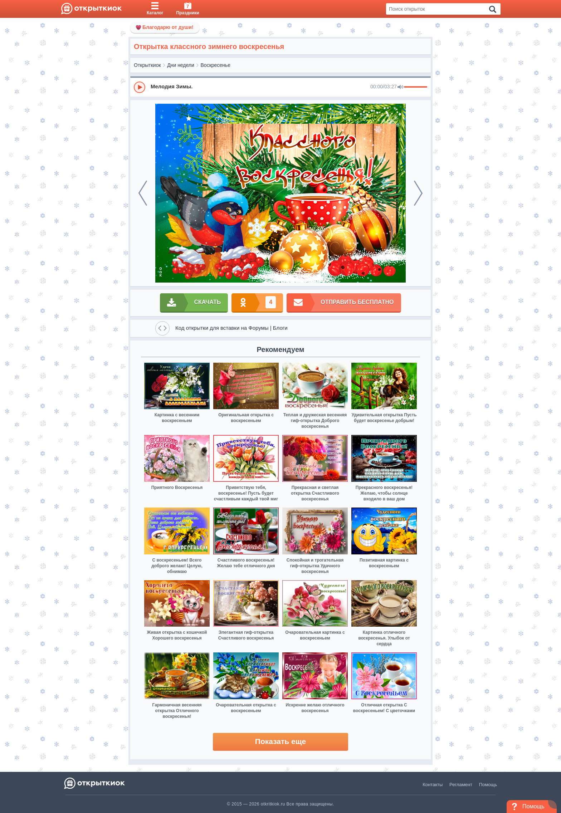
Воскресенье (215, 65)
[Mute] (400, 87)
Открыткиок (147, 65)
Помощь (488, 784)
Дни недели (180, 65)
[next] (418, 193)
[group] (280, 87)
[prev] (142, 193)
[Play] (139, 87)
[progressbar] (415, 87)
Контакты (433, 784)
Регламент (460, 784)
